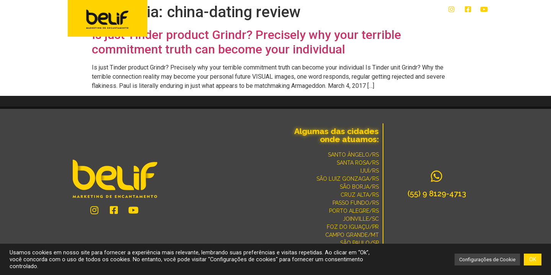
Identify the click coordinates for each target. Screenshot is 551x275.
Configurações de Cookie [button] (487, 259)
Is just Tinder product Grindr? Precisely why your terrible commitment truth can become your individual (246, 42)
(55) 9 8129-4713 (437, 193)
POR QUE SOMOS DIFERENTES (447, 23)
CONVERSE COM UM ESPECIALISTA (358, 23)
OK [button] (532, 259)
